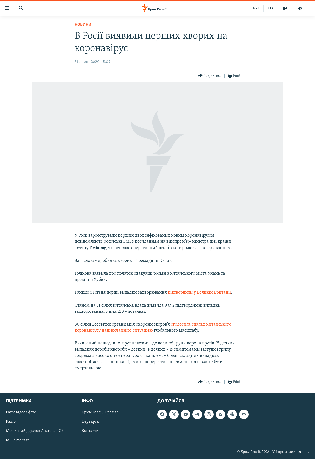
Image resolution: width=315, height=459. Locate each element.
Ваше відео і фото (21, 413)
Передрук (90, 422)
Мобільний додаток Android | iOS (35, 431)
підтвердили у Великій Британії (199, 292)
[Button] (210, 76)
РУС (256, 8)
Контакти (90, 431)
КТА (270, 8)
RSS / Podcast (17, 441)
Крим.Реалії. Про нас (100, 413)
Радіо (11, 422)
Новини (83, 24)
